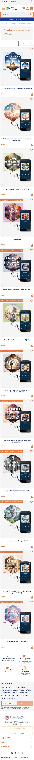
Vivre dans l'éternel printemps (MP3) (17, 189)
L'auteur (4, 1)
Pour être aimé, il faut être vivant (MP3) (17, 340)
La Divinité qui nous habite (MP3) (17, 642)
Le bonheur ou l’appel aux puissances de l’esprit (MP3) (17, 139)
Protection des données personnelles (18, 708)
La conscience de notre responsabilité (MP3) (17, 89)
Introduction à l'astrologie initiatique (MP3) (17, 290)
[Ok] (30, 14)
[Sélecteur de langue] (31, 2)
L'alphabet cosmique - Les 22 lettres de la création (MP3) (17, 441)
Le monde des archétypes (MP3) (17, 541)
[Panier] (31, 9)
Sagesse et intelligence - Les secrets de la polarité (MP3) (17, 592)
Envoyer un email (17, 734)
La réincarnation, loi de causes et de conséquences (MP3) (17, 391)
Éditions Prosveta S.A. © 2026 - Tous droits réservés (14, 757)
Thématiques (13, 1)
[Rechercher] (17, 14)
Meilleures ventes (8, 4)
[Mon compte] (27, 9)
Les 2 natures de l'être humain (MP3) (17, 491)
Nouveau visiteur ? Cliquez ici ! (17, 19)
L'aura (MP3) (17, 239)
